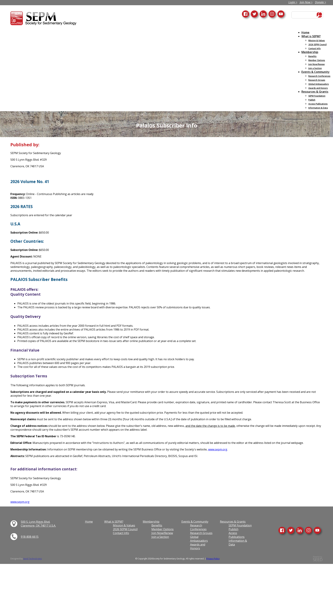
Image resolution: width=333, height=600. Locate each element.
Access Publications (237, 535)
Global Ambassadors (199, 539)
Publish (233, 529)
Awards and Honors (197, 546)
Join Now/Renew (162, 533)
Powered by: (318, 559)
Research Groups (201, 533)
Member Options (162, 529)
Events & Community (194, 521)
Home (89, 521)
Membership (151, 521)
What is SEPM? (113, 521)
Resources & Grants (233, 521)
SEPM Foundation (240, 525)
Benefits (156, 525)
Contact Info (121, 533)
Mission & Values (124, 525)
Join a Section (160, 537)
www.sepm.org (217, 449)
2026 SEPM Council (125, 529)
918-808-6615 (30, 537)
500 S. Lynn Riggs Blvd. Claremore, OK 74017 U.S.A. (38, 523)
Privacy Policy (213, 558)
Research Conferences (198, 527)
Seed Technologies (32, 558)
